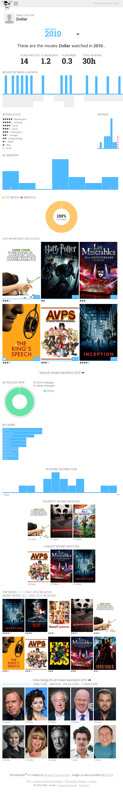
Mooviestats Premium (76, 781)
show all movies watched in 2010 (59, 372)
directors (40, 684)
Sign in (117, 3)
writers (55, 684)
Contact (92, 781)
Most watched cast (16, 684)
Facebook (72, 785)
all (20, 592)
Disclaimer (84, 785)
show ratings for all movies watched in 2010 (60, 680)
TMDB (109, 775)
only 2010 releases (38, 592)
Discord (62, 785)
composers (90, 684)
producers (71, 684)
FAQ (29, 781)
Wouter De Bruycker (57, 775)
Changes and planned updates (48, 781)
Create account (102, 3)
